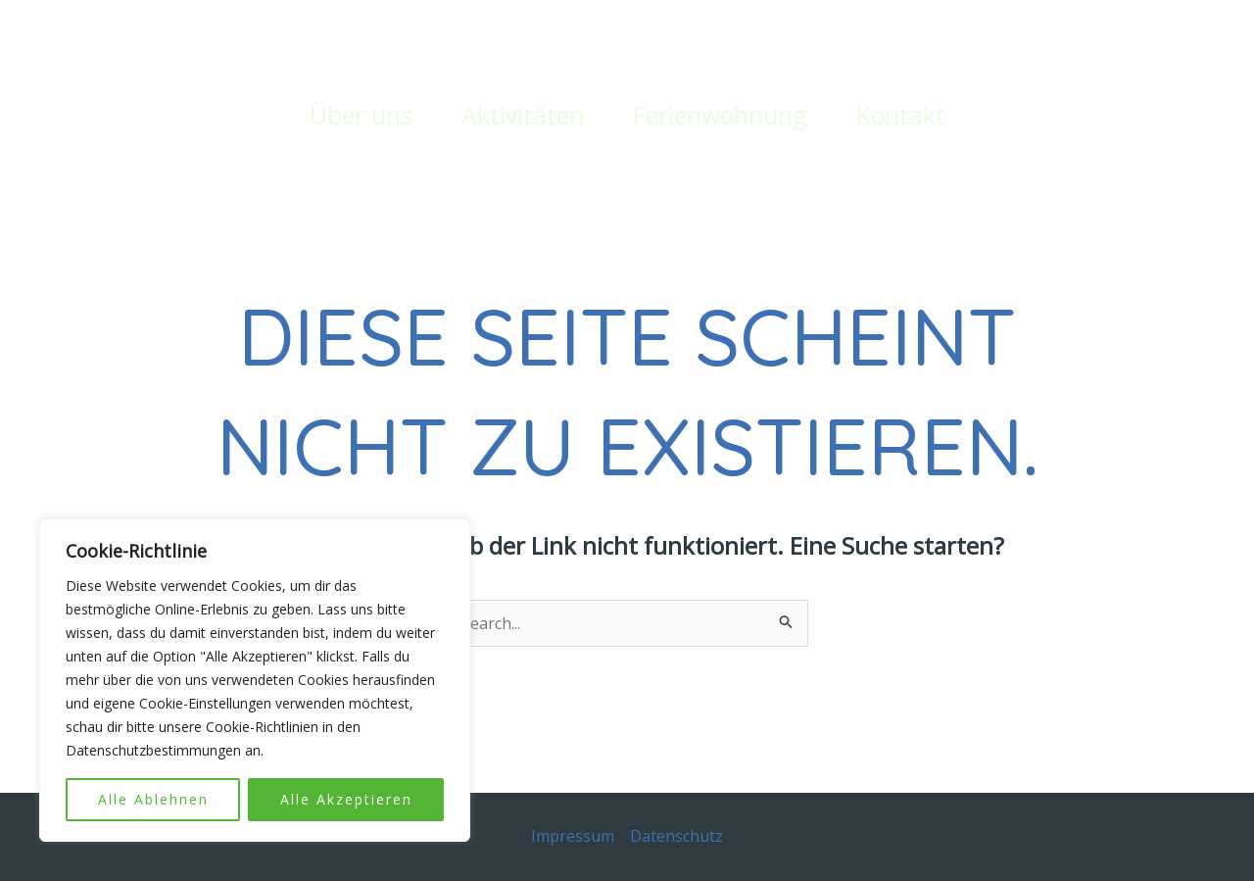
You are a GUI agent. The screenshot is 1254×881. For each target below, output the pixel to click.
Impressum (572, 836)
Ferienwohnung (720, 114)
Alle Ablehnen (153, 799)
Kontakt (900, 114)
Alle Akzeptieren (346, 799)
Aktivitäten (522, 114)
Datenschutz (676, 836)
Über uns (361, 114)
